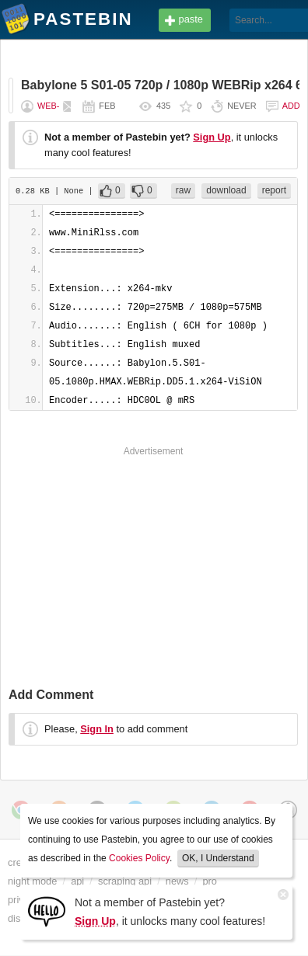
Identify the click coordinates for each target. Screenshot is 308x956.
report (274, 190)
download (226, 190)
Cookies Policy (139, 858)
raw (183, 190)
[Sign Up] (46, 910)
